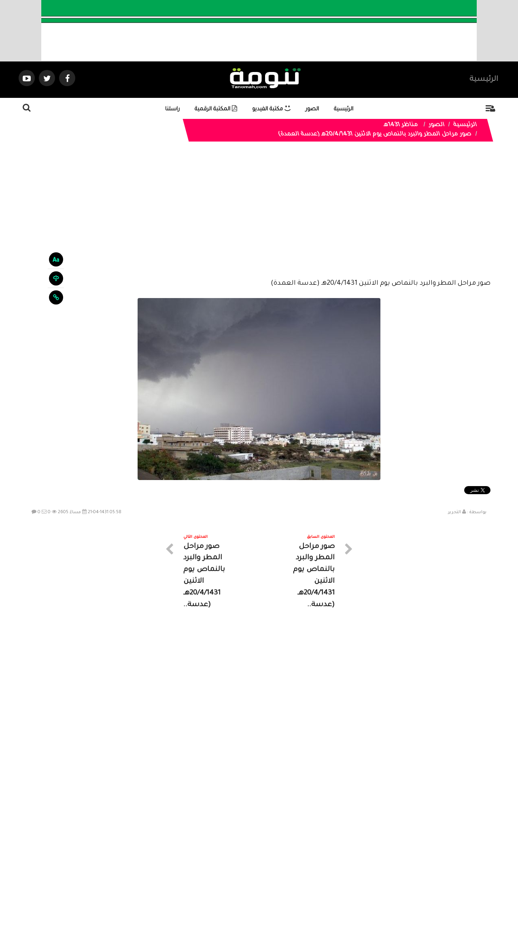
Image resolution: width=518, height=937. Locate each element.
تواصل (218, 864)
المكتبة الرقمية (216, 109)
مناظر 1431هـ (400, 125)
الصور (312, 109)
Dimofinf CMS (266, 903)
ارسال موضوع (184, 864)
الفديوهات (279, 864)
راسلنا (172, 109)
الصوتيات (246, 864)
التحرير (454, 512)
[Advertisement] (259, 216)
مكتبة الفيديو (271, 109)
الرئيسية (483, 80)
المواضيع (311, 864)
